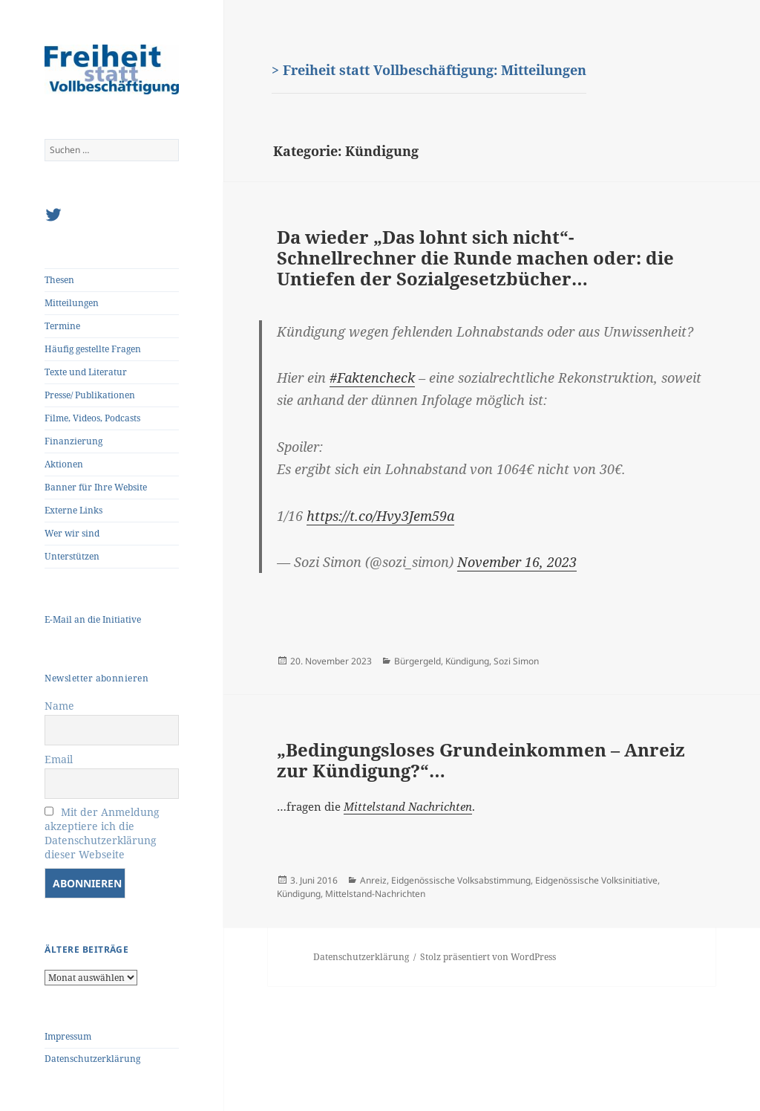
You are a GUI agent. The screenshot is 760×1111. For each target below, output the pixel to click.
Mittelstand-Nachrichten (375, 893)
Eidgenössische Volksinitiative (596, 880)
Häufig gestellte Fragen (93, 349)
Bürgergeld (417, 661)
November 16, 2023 (517, 562)
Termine (62, 326)
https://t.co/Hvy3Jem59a (380, 516)
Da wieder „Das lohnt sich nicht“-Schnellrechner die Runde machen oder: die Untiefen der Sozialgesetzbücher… (475, 257)
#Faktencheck (372, 377)
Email (59, 759)
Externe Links (73, 510)
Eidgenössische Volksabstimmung (461, 880)
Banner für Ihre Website (96, 487)
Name (59, 706)
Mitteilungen (72, 303)
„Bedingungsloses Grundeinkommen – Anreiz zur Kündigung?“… (481, 760)
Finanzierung (73, 441)
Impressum (68, 1036)
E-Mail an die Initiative (93, 619)
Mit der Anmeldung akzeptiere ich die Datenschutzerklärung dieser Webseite (102, 833)
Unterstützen (72, 556)
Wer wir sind (72, 533)
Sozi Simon (516, 661)
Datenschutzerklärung (92, 1058)
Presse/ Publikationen (90, 395)
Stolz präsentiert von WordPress (488, 956)
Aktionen (64, 464)
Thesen (59, 279)
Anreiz (373, 880)
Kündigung (467, 661)
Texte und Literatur (86, 372)
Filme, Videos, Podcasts (92, 418)
